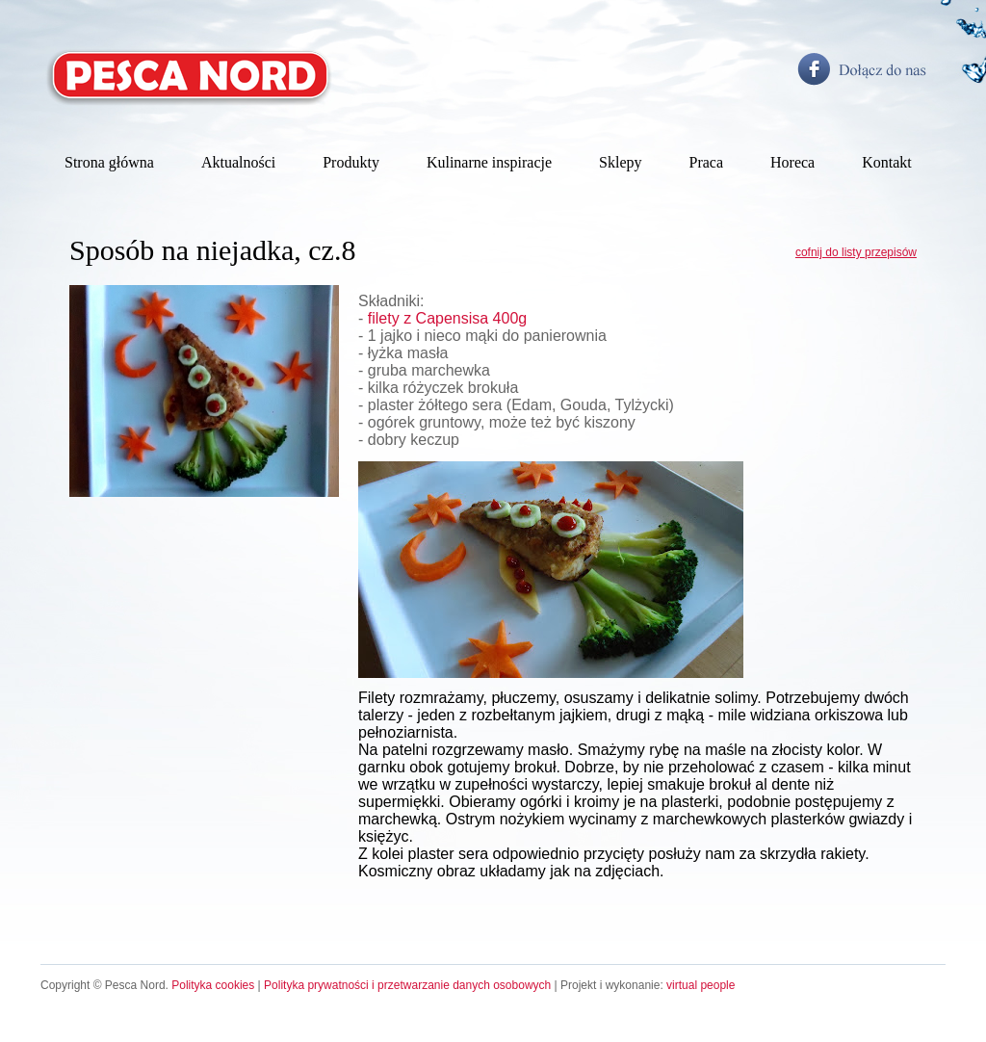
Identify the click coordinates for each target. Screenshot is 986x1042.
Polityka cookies (212, 985)
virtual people (700, 985)
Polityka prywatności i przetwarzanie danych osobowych (407, 985)
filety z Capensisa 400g (447, 318)
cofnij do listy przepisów (856, 252)
